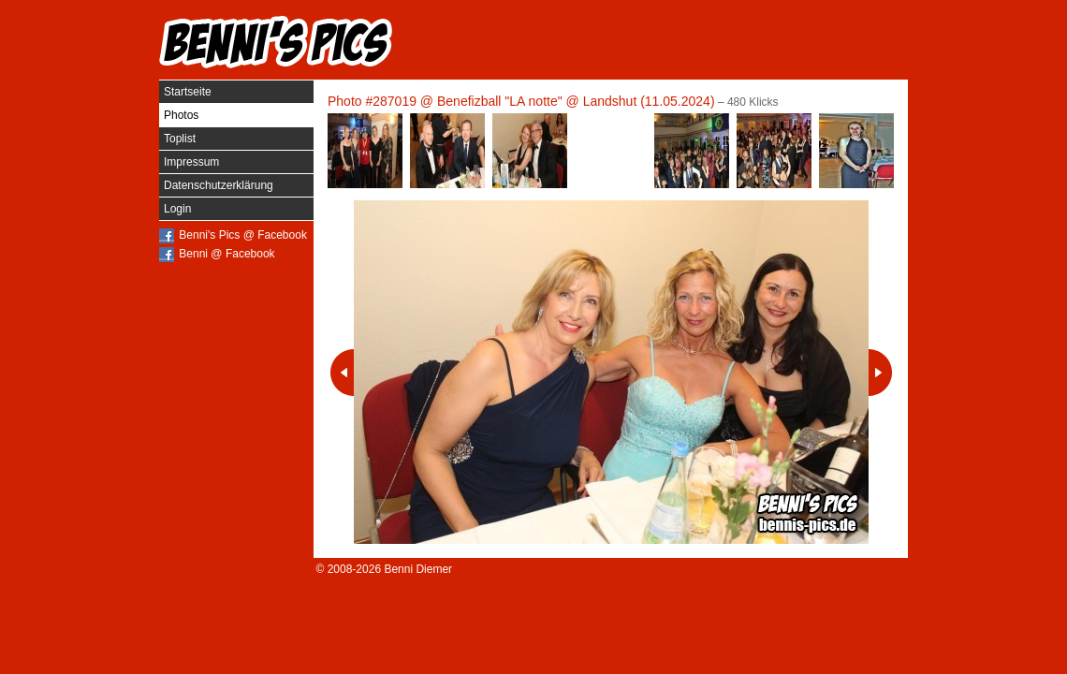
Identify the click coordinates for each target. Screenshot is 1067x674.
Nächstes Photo (880, 372)
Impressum (191, 161)
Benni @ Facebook (226, 253)
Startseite (188, 91)
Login (177, 208)
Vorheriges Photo (342, 372)
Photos (181, 115)
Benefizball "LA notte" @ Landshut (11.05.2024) (576, 101)
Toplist (180, 138)
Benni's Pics (276, 42)
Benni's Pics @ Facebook (243, 235)
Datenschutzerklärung (218, 185)
